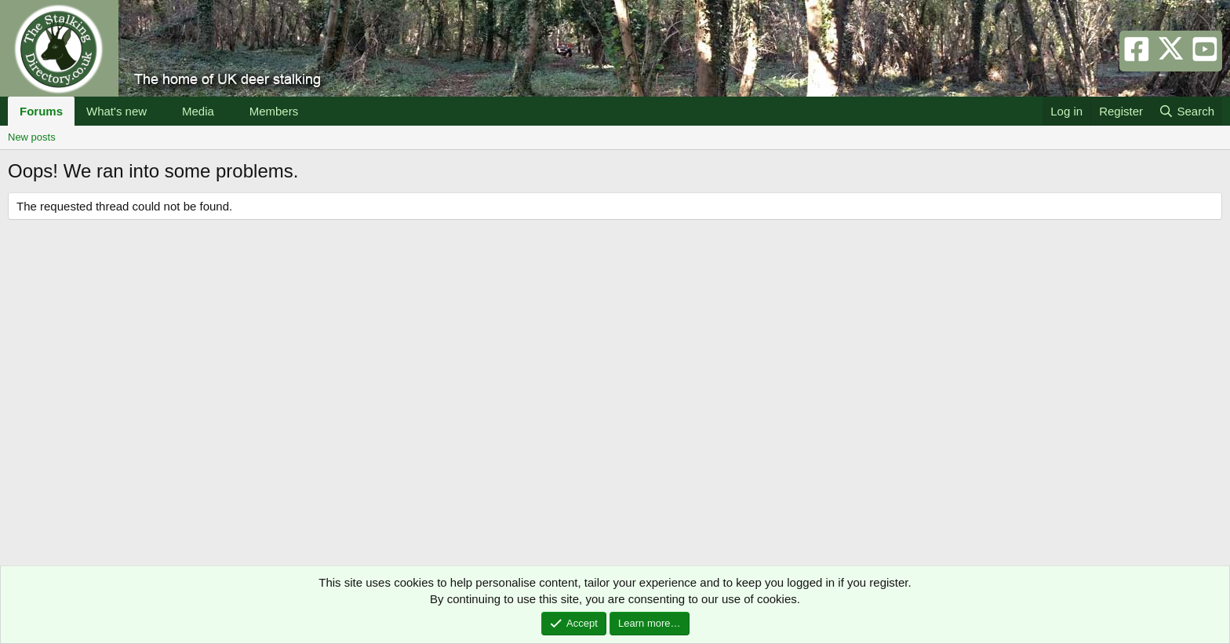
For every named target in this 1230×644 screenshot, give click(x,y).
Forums (41, 111)
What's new (116, 111)
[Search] (1186, 111)
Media (198, 111)
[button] (159, 111)
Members (274, 111)
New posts (32, 137)
